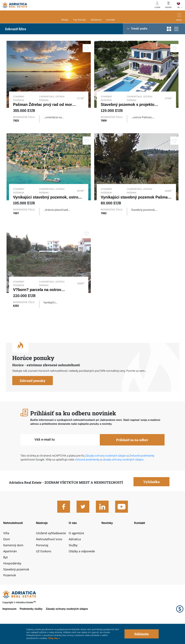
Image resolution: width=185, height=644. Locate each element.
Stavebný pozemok (16, 586)
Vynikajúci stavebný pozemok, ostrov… (48, 200)
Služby (73, 562)
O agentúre (76, 550)
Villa (6, 550)
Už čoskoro (43, 568)
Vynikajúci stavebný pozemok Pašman (135, 200)
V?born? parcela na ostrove (38, 300)
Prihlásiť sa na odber (132, 457)
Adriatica (75, 556)
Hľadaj (64, 19)
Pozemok (9, 592)
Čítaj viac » (54, 638)
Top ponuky (79, 19)
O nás (73, 540)
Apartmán (10, 568)
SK (178, 7)
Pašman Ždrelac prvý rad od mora (43, 104)
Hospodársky (12, 580)
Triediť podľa (139, 28)
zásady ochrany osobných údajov (122, 476)
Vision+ (168, 7)
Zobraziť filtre (15, 29)
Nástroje (42, 540)
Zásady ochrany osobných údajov (105, 472)
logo (14, 5)
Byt (5, 574)
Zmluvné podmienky (141, 472)
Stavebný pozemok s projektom (129, 104)
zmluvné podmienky (87, 476)
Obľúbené (96, 19)
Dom (6, 556)
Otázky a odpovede (82, 568)
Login (157, 7)
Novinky (107, 540)
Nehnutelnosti (13, 540)
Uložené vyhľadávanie (51, 550)
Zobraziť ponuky (32, 397)
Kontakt (110, 19)
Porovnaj (42, 562)
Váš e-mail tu (45, 456)
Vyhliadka (151, 499)
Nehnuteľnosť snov (49, 556)
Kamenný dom (13, 562)
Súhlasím (141, 634)
